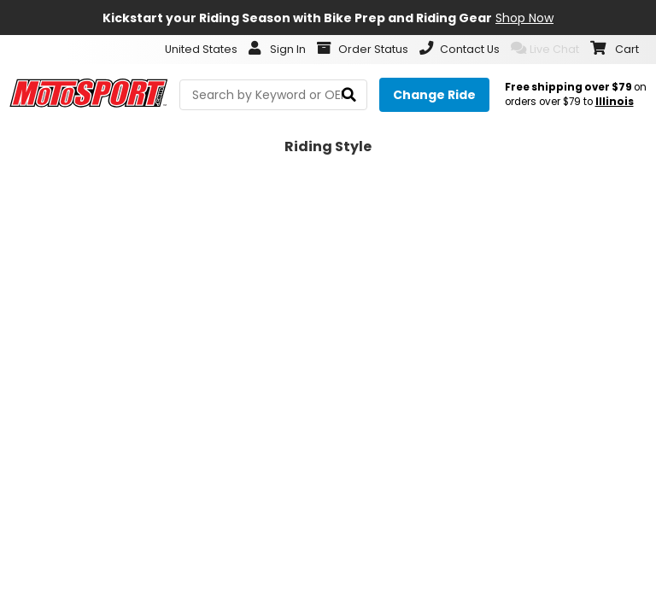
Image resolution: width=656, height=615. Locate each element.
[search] (349, 95)
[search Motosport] (273, 94)
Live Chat (545, 48)
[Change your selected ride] (434, 95)
